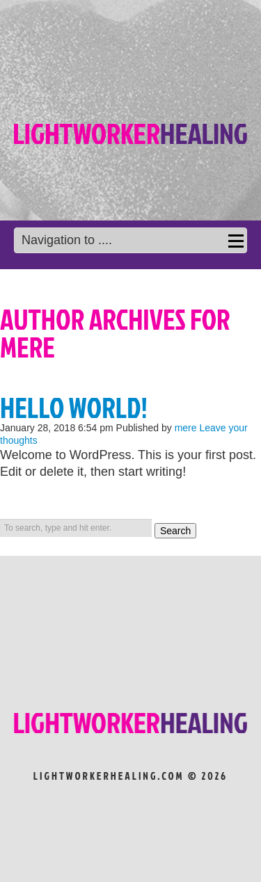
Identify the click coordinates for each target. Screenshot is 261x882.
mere (186, 427)
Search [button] (175, 530)
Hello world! (74, 407)
